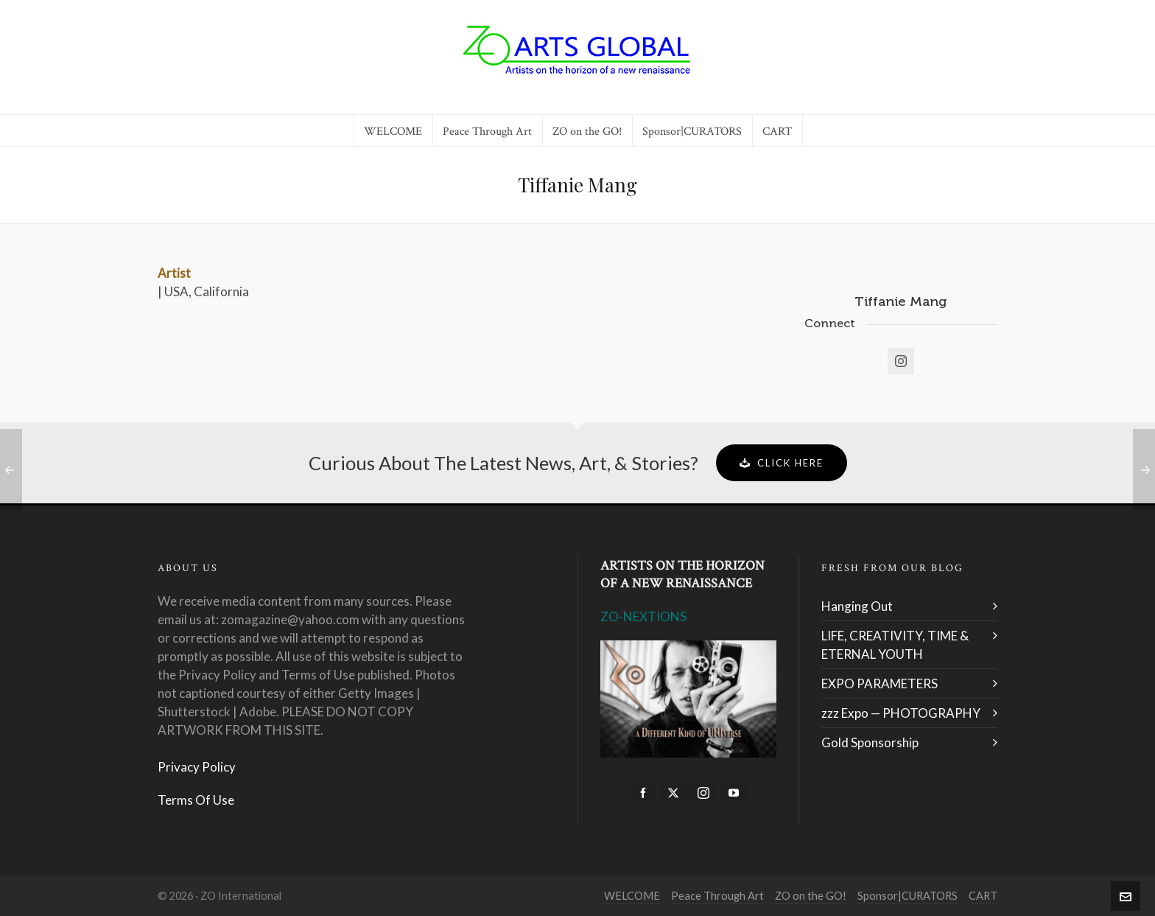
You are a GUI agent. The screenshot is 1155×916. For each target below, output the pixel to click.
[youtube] (733, 793)
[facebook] (643, 793)
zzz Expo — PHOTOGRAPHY (900, 713)
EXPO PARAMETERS (879, 683)
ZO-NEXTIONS (643, 616)
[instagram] (703, 793)
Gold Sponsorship (870, 742)
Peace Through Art (717, 895)
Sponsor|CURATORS (907, 895)
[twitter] (673, 793)
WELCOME (632, 895)
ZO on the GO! (810, 895)
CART (983, 895)
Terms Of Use (196, 800)
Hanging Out (857, 606)
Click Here (782, 463)
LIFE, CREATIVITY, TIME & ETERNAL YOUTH (895, 645)
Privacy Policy (197, 767)
